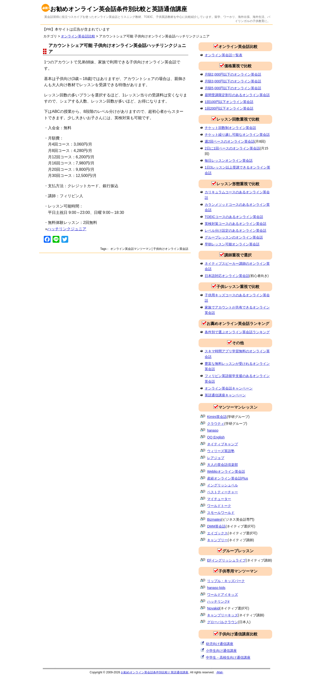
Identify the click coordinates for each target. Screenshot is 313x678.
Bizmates (214, 519)
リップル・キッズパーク (226, 581)
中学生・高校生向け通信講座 (228, 657)
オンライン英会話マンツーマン (130, 249)
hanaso (212, 430)
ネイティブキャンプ (222, 444)
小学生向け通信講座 (221, 651)
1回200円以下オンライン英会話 (229, 108)
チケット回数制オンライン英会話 (230, 128)
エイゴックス (217, 533)
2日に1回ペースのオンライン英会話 (232, 148)
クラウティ (215, 423)
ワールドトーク (219, 506)
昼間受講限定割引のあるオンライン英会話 (237, 95)
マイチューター (219, 499)
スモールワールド (221, 513)
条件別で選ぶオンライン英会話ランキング (237, 332)
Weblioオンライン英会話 (226, 471)
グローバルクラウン (222, 622)
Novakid (213, 608)
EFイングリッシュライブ (226, 560)
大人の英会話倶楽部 (222, 465)
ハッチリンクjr (218, 601)
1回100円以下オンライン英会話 (229, 102)
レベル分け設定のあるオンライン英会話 (235, 230)
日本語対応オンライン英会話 (227, 276)
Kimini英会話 (217, 417)
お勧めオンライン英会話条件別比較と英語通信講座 (118, 9)
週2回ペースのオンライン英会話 (230, 141)
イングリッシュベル (222, 485)
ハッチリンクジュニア (66, 229)
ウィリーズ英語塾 (221, 451)
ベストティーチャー (222, 492)
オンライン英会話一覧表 (223, 55)
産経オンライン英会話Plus (227, 478)
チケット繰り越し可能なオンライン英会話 (237, 135)
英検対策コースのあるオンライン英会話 (235, 224)
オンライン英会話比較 (78, 36)
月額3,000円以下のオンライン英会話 (233, 81)
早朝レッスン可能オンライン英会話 (232, 244)
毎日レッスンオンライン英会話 (229, 160)
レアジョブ (215, 458)
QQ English (216, 437)
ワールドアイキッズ (222, 595)
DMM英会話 (216, 526)
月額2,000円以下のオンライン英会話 (233, 74)
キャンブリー (217, 540)
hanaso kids (216, 588)
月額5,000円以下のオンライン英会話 (233, 88)
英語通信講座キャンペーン (225, 395)
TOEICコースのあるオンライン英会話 (234, 217)
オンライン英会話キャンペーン (229, 388)
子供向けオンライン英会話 (170, 249)
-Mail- (219, 672)
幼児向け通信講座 (219, 644)
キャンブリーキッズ (222, 615)
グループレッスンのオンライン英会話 (234, 237)
